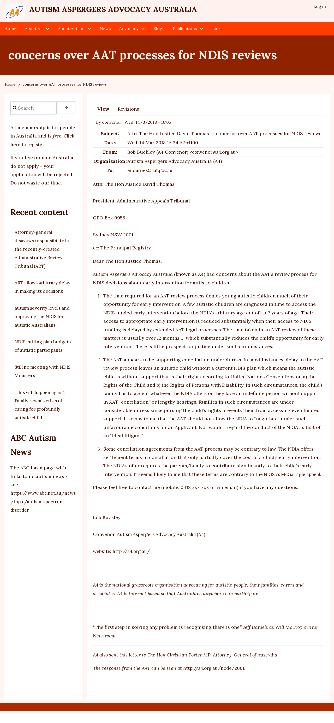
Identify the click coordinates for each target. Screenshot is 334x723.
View (103, 112)
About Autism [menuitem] (71, 31)
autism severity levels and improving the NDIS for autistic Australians (42, 328)
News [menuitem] (105, 31)
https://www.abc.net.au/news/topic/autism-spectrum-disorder (42, 521)
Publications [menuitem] (185, 31)
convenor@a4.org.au (215, 155)
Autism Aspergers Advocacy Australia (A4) (164, 546)
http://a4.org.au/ (132, 563)
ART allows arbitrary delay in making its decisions (38, 294)
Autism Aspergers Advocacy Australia (134, 11)
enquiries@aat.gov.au (151, 174)
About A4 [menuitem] (34, 31)
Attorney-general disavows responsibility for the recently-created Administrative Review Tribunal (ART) (42, 252)
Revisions (128, 112)
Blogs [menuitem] (158, 31)
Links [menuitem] (217, 31)
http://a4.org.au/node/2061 (214, 680)
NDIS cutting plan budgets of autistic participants (36, 361)
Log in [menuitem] (319, 6)
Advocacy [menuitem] (128, 31)
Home (10, 87)
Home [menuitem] (10, 31)
